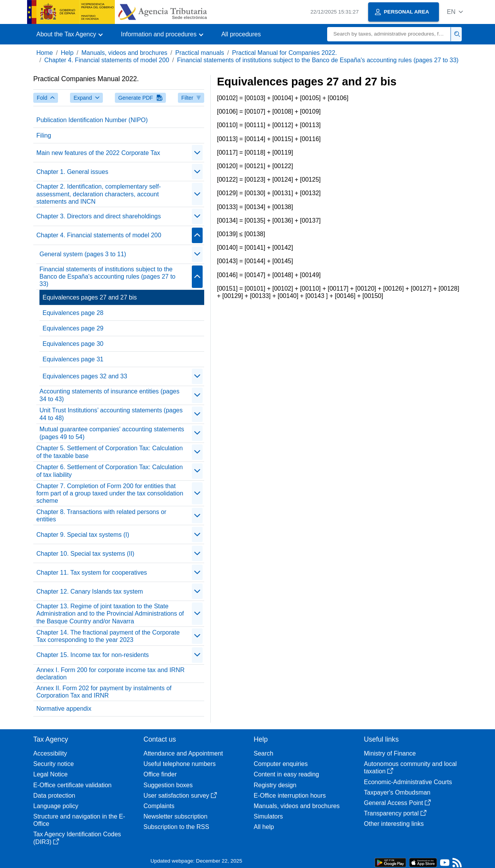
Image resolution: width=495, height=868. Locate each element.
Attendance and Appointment (183, 753)
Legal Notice (50, 774)
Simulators (268, 816)
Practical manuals (199, 52)
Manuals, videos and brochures (124, 52)
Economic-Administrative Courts (408, 782)
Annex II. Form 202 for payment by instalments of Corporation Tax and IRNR (104, 692)
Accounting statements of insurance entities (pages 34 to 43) (109, 395)
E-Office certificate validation (72, 785)
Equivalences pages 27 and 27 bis (90, 297)
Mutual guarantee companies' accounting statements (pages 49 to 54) (111, 433)
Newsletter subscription (175, 816)
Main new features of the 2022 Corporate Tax (98, 153)
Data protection (54, 795)
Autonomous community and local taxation (410, 767)
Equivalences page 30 (73, 343)
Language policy (56, 806)
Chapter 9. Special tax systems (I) (82, 534)
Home (44, 52)
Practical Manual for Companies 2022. (284, 52)
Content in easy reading (286, 774)
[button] (455, 11)
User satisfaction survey (180, 795)
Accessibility (50, 753)
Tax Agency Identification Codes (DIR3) (77, 838)
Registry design (275, 785)
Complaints (158, 806)
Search (263, 753)
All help (264, 827)
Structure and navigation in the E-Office (79, 820)
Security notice (53, 764)
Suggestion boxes (168, 785)
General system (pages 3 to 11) (82, 254)
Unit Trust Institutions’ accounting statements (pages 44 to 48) (111, 414)
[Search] (389, 34)
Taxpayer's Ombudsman (397, 792)
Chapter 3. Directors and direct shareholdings (98, 216)
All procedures (241, 34)
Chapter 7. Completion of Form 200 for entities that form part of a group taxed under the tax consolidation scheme (109, 493)
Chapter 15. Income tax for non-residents (92, 655)
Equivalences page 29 (73, 328)
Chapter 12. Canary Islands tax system (89, 591)
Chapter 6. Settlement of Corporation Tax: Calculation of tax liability (109, 471)
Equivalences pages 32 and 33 (85, 376)
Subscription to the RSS (176, 827)
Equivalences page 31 (73, 359)
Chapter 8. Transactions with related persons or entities (101, 516)
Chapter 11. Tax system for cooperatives (91, 572)
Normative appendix (63, 708)
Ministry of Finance (390, 753)
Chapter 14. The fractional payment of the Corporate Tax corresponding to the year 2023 (108, 636)
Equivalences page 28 (73, 313)
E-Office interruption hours (290, 795)
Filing (43, 135)
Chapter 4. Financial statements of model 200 (106, 60)
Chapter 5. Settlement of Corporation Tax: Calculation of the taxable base (109, 452)
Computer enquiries (281, 764)
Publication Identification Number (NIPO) (92, 120)
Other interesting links (394, 823)
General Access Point (397, 803)
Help (67, 52)
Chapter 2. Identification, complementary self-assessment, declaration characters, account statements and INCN (98, 193)
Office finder (160, 774)
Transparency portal (395, 813)
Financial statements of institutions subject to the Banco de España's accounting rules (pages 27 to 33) (318, 60)
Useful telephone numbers (179, 764)
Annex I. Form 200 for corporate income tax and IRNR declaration (110, 674)
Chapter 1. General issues (72, 171)
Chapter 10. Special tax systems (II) (85, 553)
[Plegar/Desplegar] (197, 152)
